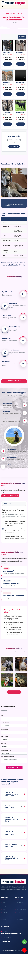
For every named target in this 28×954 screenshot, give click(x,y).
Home (3, 902)
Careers (3, 919)
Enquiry (3, 909)
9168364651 (7, 205)
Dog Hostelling (19, 902)
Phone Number (5, 722)
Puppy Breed (4, 736)
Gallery (3, 906)
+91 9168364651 (5, 941)
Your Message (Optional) (7, 756)
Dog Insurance (19, 919)
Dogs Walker (18, 916)
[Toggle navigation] (2, 6)
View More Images (14, 692)
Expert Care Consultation (10, 495)
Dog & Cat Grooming (20, 909)
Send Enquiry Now (14, 767)
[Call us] (24, 950)
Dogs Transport (19, 912)
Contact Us (4, 912)
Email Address (4, 729)
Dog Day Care (19, 906)
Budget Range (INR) (6, 750)
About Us (4, 916)
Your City (3, 743)
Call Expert (14, 146)
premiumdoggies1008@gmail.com (11, 933)
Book (7, 64)
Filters (22, 37)
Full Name (3, 715)
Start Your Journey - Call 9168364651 (14, 381)
